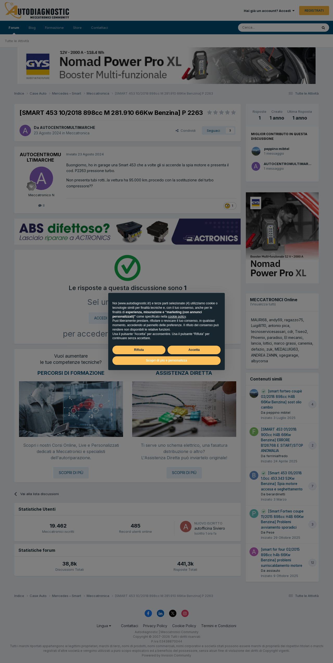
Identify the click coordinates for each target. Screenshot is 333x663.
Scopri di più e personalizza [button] (166, 360)
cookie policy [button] (177, 316)
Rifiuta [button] (139, 350)
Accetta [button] (194, 350)
